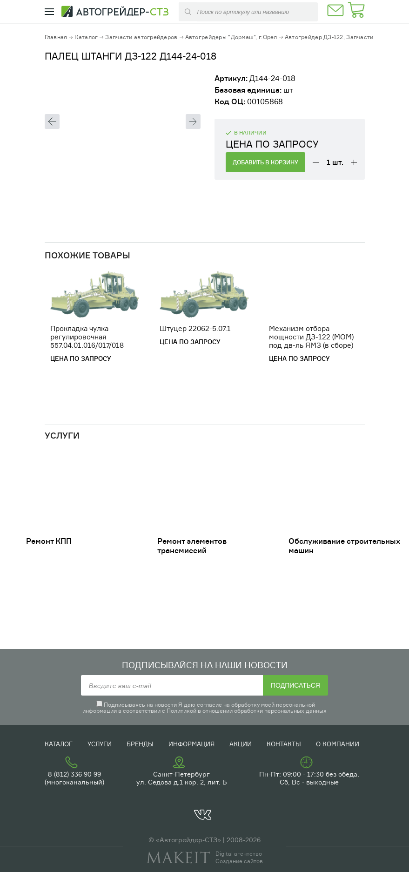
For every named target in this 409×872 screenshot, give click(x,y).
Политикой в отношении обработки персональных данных (247, 710)
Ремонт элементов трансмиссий (192, 545)
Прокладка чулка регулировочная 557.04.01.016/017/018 (87, 337)
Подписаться (295, 685)
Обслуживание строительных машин (344, 545)
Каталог (86, 37)
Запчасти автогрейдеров (141, 37)
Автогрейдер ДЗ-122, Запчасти (329, 37)
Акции (240, 744)
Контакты (284, 744)
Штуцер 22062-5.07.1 (195, 328)
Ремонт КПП (49, 541)
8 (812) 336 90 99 (74, 774)
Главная (56, 37)
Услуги (99, 744)
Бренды (140, 744)
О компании (337, 744)
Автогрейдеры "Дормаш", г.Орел (231, 37)
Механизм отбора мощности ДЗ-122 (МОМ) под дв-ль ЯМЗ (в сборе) (311, 337)
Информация (191, 744)
